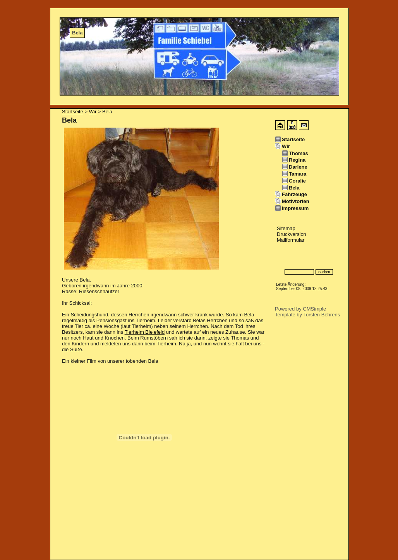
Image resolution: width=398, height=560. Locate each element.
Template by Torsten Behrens (307, 315)
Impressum (295, 208)
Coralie (297, 181)
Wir (93, 111)
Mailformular (291, 240)
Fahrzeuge (294, 194)
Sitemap (286, 228)
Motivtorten (295, 201)
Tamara (297, 174)
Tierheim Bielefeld (145, 332)
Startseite (72, 111)
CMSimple (314, 309)
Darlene (298, 167)
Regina (297, 160)
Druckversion (291, 234)
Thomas (298, 153)
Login (281, 260)
